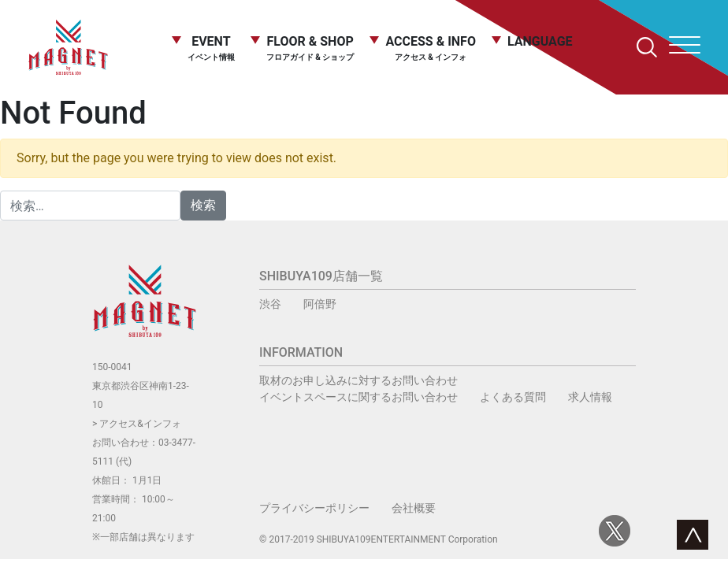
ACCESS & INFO (430, 48)
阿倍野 (319, 304)
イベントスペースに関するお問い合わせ (358, 397)
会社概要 (414, 508)
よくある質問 (513, 397)
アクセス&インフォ (139, 423)
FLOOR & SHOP (310, 47)
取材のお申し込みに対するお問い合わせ (358, 380)
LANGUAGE (540, 42)
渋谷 (270, 304)
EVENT (211, 47)
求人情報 (590, 397)
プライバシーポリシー (314, 508)
